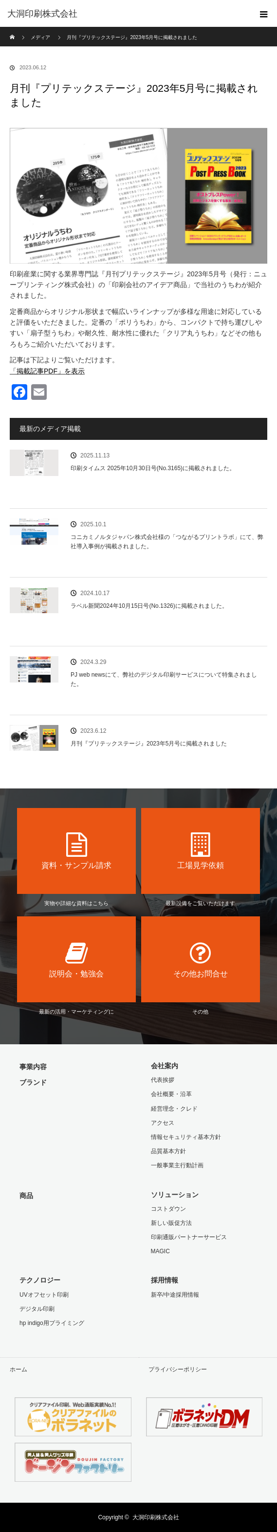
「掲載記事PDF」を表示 (47, 371)
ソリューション (175, 1195)
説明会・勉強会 (76, 959)
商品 (26, 1196)
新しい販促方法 (171, 1223)
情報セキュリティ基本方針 (186, 1137)
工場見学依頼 (200, 851)
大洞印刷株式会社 (155, 1517)
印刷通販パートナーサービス (189, 1237)
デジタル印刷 (37, 1308)
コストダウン (168, 1208)
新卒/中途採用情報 (175, 1294)
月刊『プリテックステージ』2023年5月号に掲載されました (149, 743)
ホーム (18, 1369)
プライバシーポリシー (177, 1369)
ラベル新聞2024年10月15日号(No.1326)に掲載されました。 (149, 605)
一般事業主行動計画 (177, 1165)
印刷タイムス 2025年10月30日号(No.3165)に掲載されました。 (153, 468)
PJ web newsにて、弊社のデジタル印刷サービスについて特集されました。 (164, 679)
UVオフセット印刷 (44, 1294)
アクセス (162, 1122)
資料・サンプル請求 (76, 851)
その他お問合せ (200, 959)
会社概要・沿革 (171, 1094)
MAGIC (160, 1251)
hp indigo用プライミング (51, 1323)
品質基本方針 (168, 1151)
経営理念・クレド (174, 1108)
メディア (40, 37)
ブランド (33, 1082)
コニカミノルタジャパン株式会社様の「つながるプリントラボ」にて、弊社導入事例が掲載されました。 (167, 542)
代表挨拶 (162, 1080)
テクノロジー (39, 1280)
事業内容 (33, 1067)
